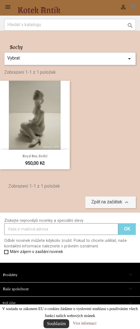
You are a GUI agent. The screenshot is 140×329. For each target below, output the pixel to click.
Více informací (84, 323)
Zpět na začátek (110, 202)
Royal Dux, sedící (34, 156)
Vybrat (70, 58)
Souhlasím (56, 323)
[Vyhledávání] (70, 25)
